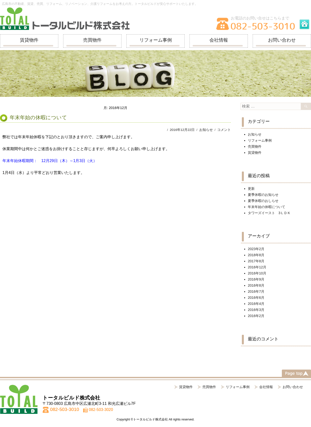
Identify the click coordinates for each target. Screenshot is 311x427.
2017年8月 (256, 261)
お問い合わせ (282, 40)
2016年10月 (257, 273)
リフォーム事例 (155, 40)
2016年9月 (256, 279)
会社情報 (218, 40)
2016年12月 (257, 267)
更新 (251, 189)
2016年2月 (256, 316)
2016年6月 (256, 298)
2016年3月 (256, 310)
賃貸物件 (29, 40)
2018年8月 (256, 255)
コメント (224, 130)
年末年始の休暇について (38, 117)
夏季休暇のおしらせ (263, 201)
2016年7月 (256, 291)
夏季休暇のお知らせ (263, 195)
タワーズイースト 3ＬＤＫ (269, 213)
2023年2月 (256, 249)
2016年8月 (256, 285)
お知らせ (206, 130)
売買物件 (92, 40)
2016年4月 (256, 304)
